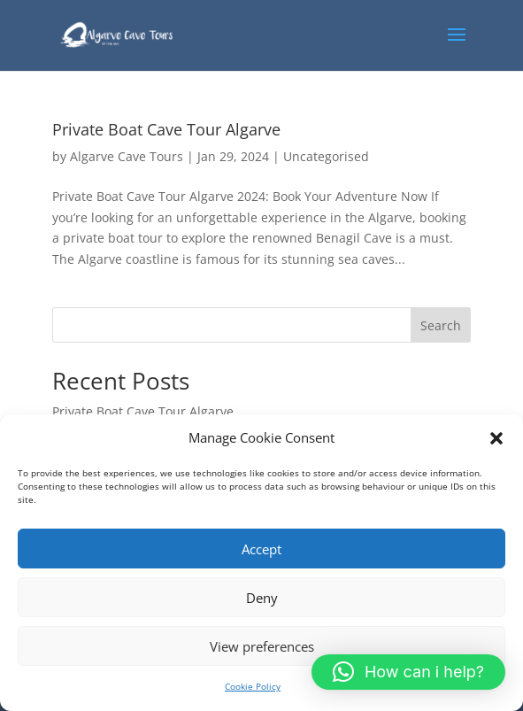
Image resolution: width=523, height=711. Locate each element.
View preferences (262, 646)
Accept (261, 549)
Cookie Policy (253, 686)
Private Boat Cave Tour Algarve (166, 129)
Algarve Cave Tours (126, 156)
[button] (496, 438)
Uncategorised (326, 156)
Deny (262, 598)
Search (440, 325)
